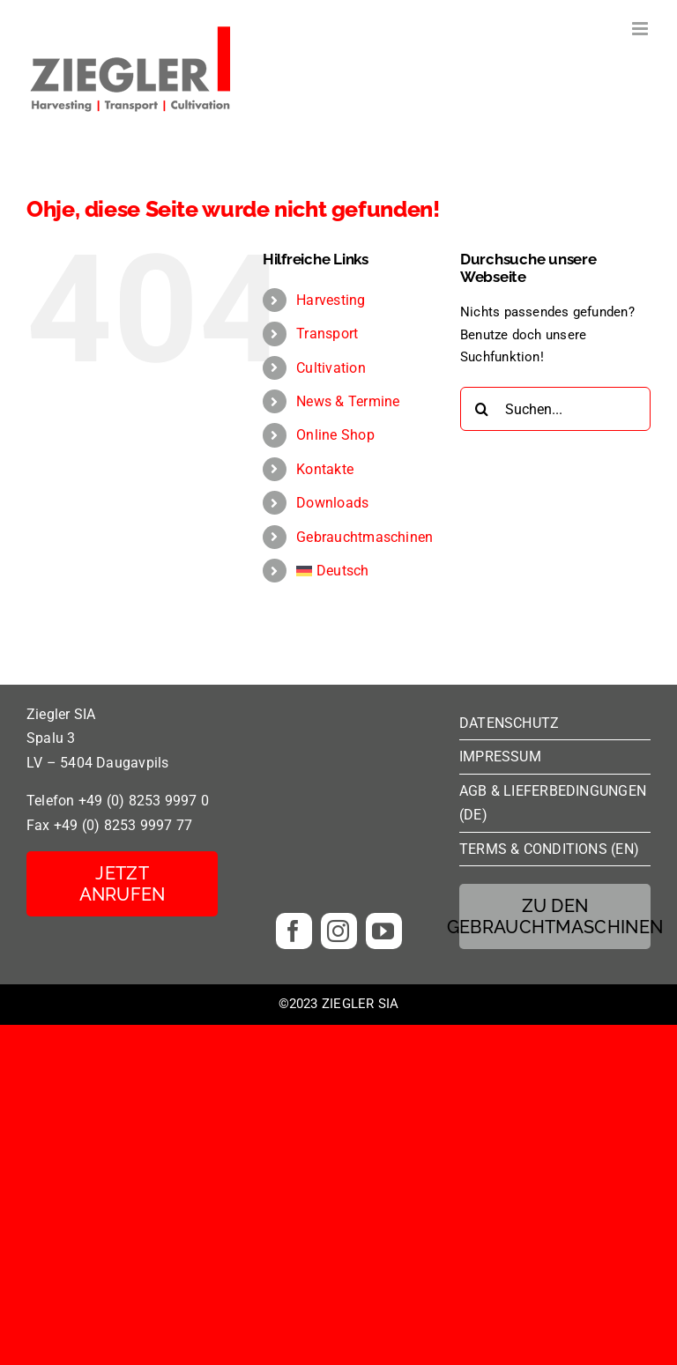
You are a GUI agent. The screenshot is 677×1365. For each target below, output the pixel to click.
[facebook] (294, 931)
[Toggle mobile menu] (641, 28)
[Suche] (482, 409)
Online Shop (335, 435)
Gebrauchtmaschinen (364, 537)
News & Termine (347, 401)
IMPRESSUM (500, 756)
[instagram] (339, 931)
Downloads (332, 502)
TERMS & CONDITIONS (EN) (549, 849)
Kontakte (324, 469)
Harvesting (330, 300)
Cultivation (330, 368)
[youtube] (384, 931)
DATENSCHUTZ (509, 723)
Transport (327, 333)
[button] (39, 1326)
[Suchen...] (555, 409)
